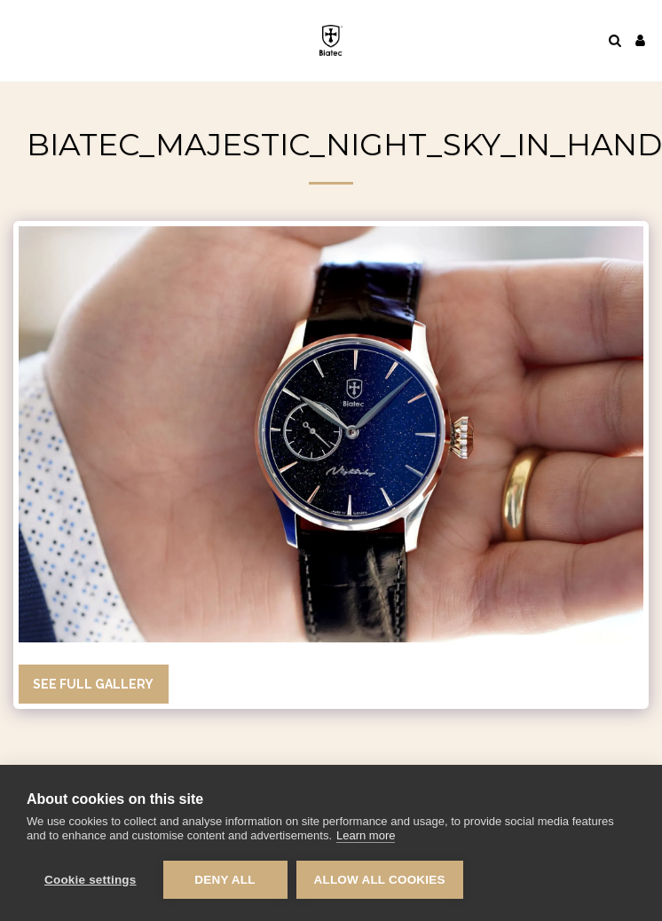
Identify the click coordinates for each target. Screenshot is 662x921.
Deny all (224, 879)
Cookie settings (90, 879)
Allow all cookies (379, 879)
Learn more (365, 835)
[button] (19, 40)
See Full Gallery (93, 684)
